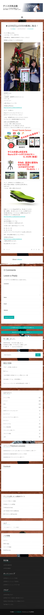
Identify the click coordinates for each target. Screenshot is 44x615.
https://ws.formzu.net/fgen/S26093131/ (13, 107)
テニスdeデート (8, 527)
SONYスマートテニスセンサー (10, 410)
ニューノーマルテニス (17, 346)
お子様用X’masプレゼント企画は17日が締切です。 (22, 327)
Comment (6, 283)
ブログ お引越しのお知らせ (10, 367)
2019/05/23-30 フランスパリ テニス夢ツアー (14, 457)
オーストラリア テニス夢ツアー (11, 417)
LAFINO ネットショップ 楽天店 (10, 581)
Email (5, 303)
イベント (8, 249)
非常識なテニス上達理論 (9, 504)
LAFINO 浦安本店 (7, 565)
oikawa (13, 28)
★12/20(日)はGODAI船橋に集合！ (22, 26)
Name (5, 297)
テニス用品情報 (7, 427)
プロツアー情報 (7, 433)
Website (6, 310)
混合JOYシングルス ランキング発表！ (22, 332)
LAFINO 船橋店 (7, 568)
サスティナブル (7, 423)
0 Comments (30, 28)
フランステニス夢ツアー (9, 430)
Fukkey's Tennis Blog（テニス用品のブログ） (14, 601)
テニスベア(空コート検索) (9, 501)
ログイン (5, 540)
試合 (4, 404)
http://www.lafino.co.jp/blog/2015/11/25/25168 (14, 216)
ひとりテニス (6, 414)
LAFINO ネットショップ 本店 (10, 578)
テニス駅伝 (16, 527)
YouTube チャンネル (8, 604)
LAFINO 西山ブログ (8, 594)
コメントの (7, 547)
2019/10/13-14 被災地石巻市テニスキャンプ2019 (15, 454)
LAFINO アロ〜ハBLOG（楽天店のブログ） (13, 598)
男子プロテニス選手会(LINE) (10, 514)
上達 (4, 436)
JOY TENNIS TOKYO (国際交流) (11, 510)
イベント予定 (6, 397)
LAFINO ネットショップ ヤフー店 (11, 584)
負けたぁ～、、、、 (8, 371)
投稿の (6, 543)
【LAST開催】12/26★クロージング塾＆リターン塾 (15, 375)
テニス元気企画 (17, 611)
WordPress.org (6, 550)
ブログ (5, 407)
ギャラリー (6, 420)
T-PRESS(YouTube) (8, 507)
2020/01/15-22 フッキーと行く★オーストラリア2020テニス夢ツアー (19, 450)
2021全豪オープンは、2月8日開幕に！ (12, 379)
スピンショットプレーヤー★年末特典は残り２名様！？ (16, 383)
